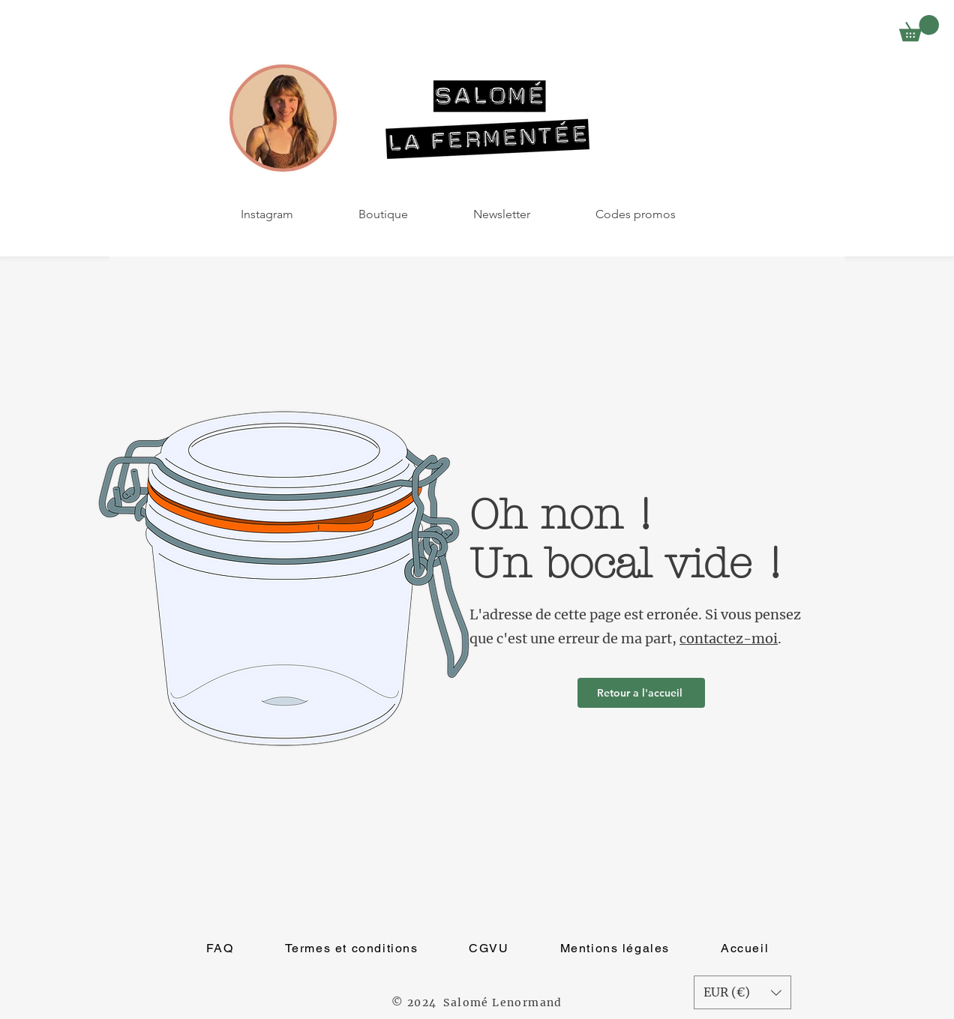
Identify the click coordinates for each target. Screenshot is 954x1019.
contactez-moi (729, 638)
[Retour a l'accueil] (641, 693)
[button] (919, 28)
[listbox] (742, 992)
